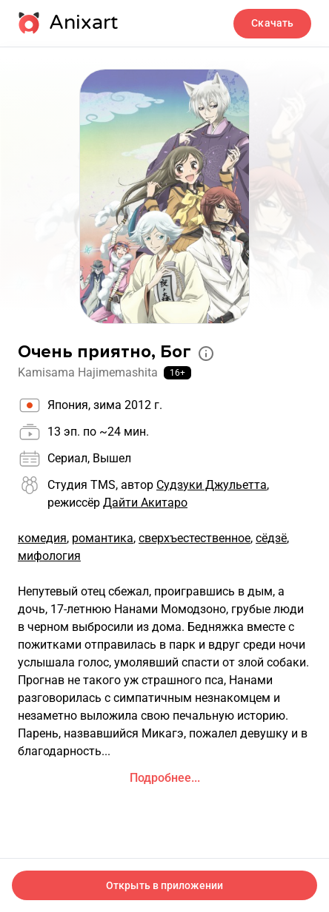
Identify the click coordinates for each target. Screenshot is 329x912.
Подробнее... (165, 778)
